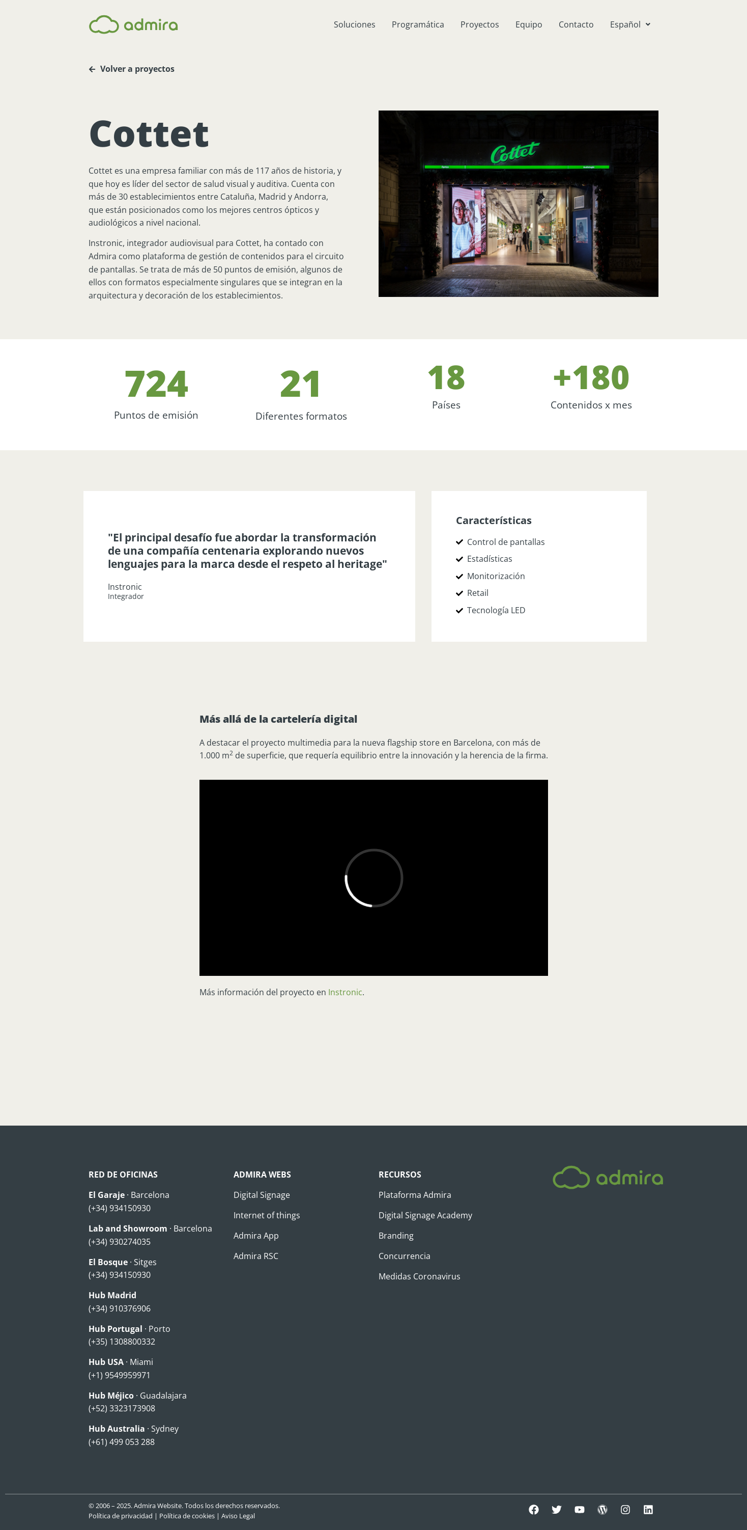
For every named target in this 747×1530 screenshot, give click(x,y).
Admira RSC (256, 1256)
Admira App (256, 1235)
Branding (396, 1235)
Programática (418, 24)
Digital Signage (262, 1194)
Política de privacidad (121, 1515)
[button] (630, 24)
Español (630, 24)
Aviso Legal (238, 1515)
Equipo (528, 24)
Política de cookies (187, 1515)
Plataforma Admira (415, 1194)
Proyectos (480, 24)
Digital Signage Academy (425, 1215)
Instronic (345, 992)
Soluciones (355, 24)
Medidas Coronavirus (420, 1276)
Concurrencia (404, 1256)
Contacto (576, 24)
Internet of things (267, 1215)
